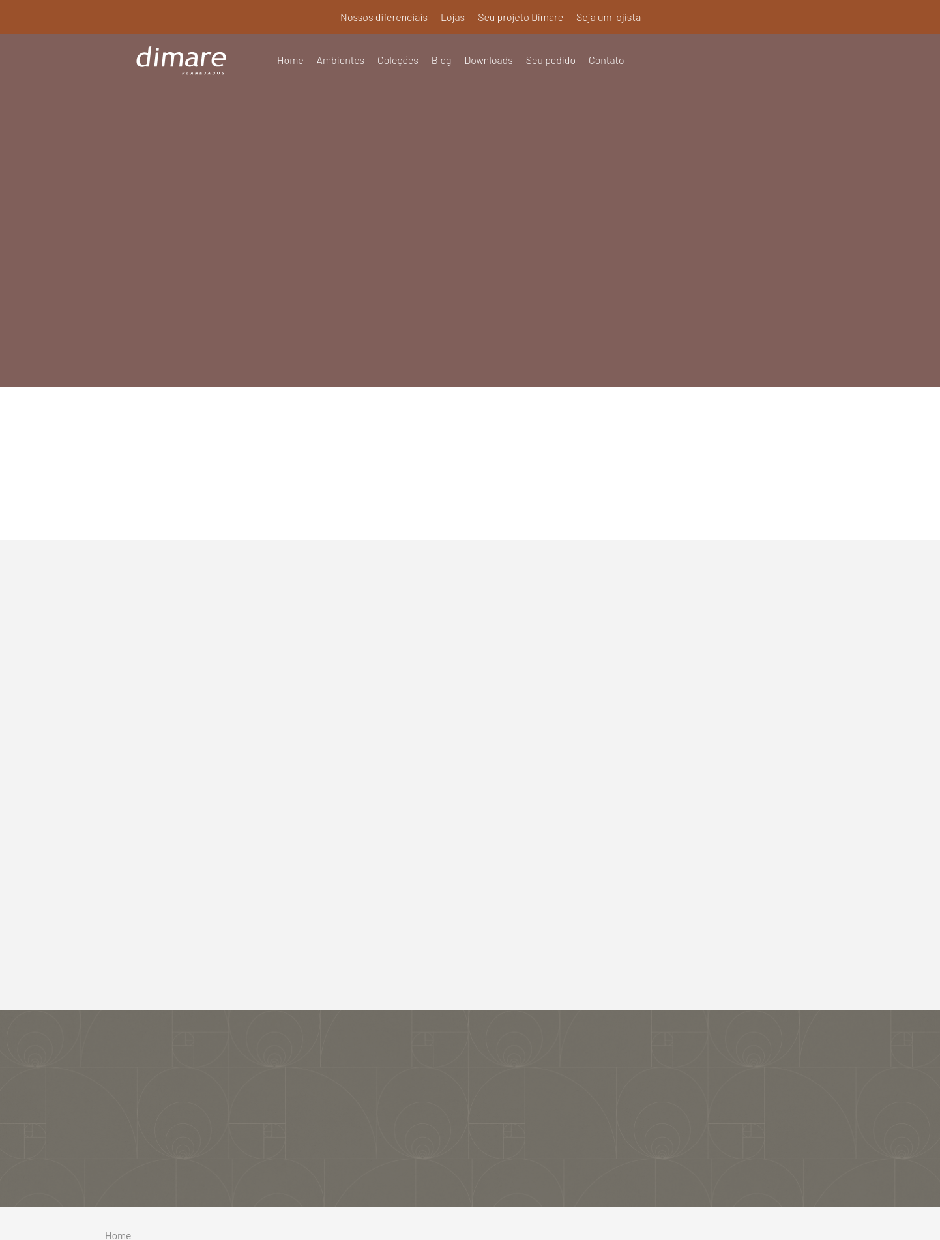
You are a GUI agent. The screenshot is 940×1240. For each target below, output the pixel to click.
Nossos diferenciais (383, 16)
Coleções (398, 59)
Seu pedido (552, 59)
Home (290, 59)
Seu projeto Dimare (520, 16)
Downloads (489, 59)
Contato (608, 59)
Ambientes (341, 59)
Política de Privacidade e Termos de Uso (470, 1212)
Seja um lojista (608, 16)
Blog (442, 59)
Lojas (451, 16)
